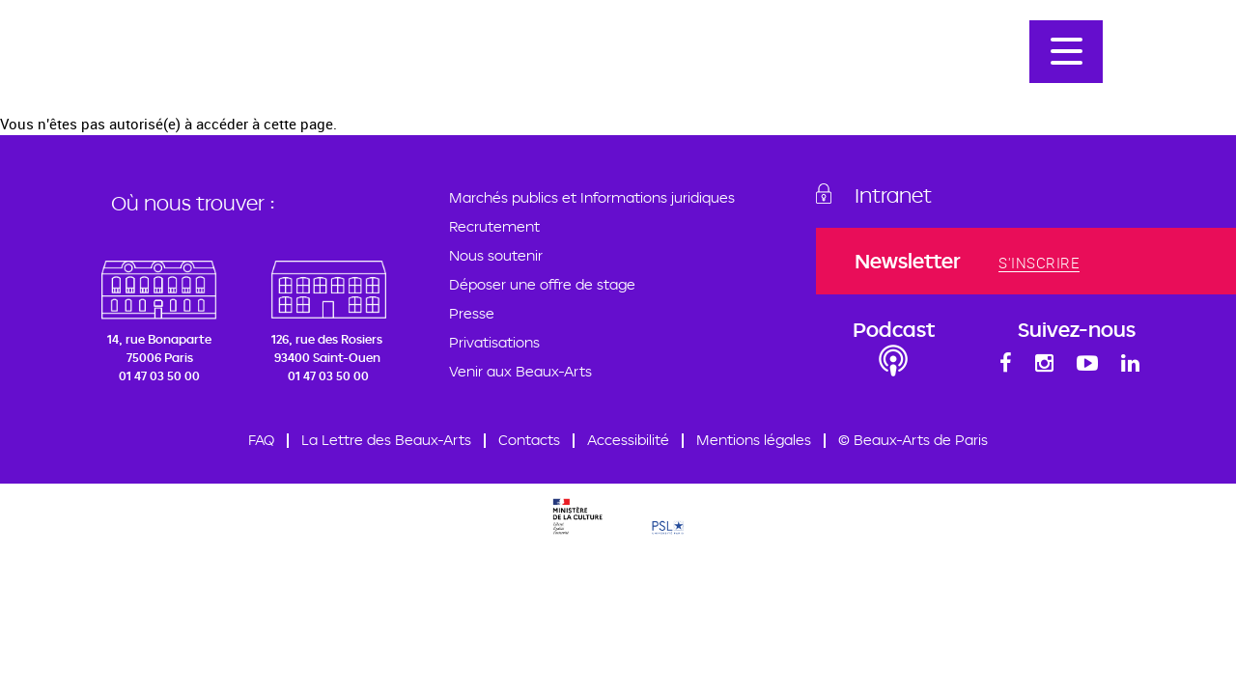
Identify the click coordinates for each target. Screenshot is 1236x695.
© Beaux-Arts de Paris (913, 440)
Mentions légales (753, 440)
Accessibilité (628, 440)
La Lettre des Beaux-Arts (386, 440)
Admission (826, 49)
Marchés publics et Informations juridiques (592, 197)
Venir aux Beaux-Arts (520, 371)
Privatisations (494, 342)
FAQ (261, 440)
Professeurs (571, 49)
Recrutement (494, 226)
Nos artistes (934, 49)
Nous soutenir (496, 255)
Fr (1135, 49)
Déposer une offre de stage (542, 284)
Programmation (703, 49)
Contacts (529, 440)
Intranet (893, 195)
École (370, 49)
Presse (471, 313)
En (1172, 49)
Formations (458, 49)
